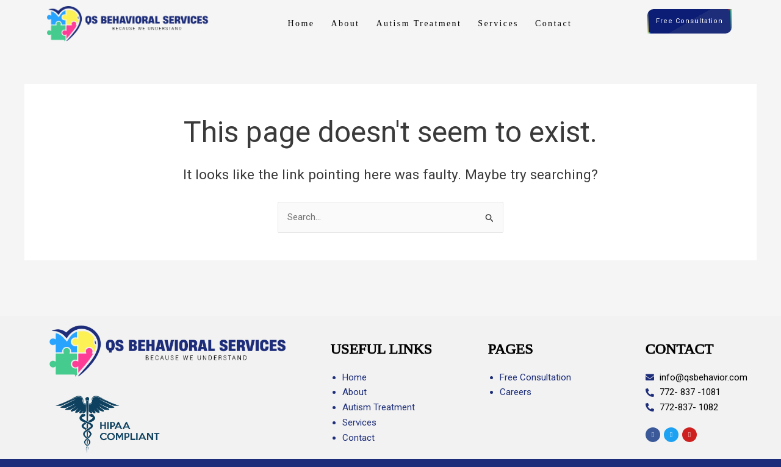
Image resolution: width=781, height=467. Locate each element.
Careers (515, 392)
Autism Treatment (418, 23)
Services (498, 23)
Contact (553, 23)
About (345, 23)
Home (301, 23)
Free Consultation (689, 21)
